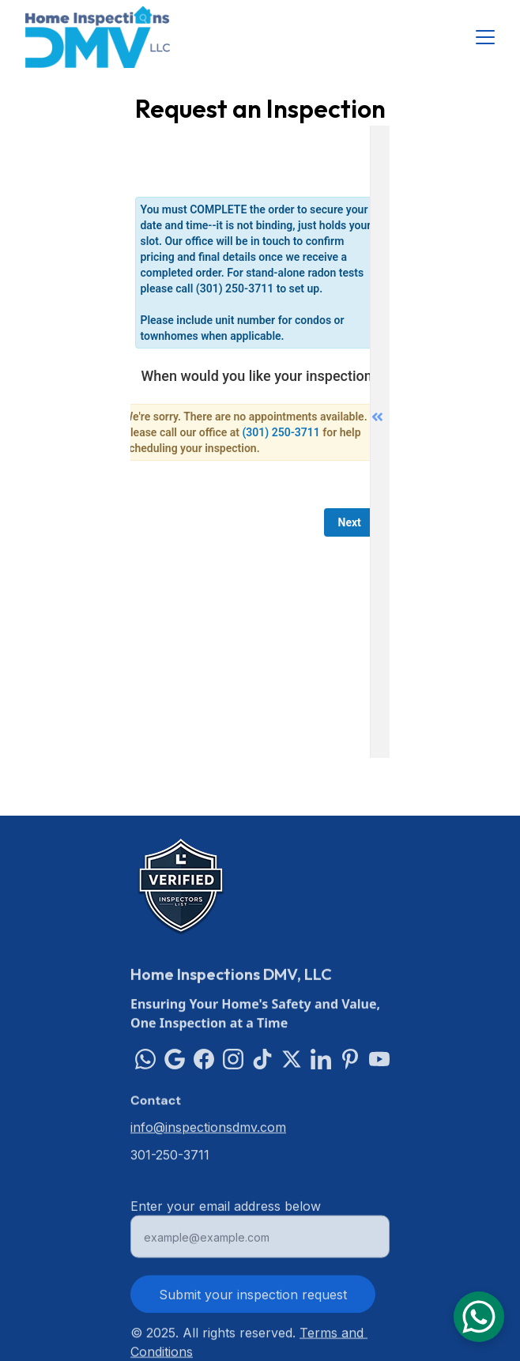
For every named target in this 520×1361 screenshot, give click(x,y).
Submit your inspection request (253, 1300)
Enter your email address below (225, 1212)
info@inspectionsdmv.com (208, 1128)
